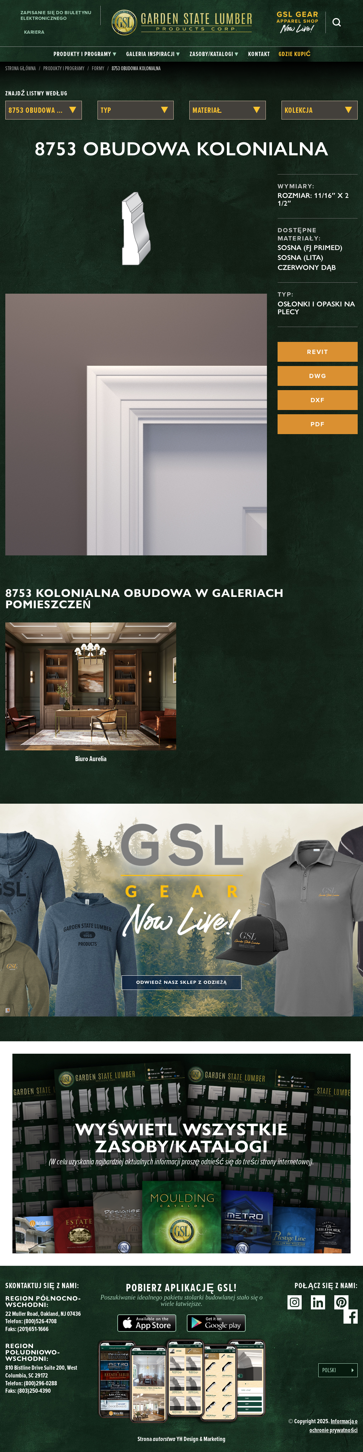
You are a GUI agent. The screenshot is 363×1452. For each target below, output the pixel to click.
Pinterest (341, 1302)
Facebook (351, 1316)
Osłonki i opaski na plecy (316, 308)
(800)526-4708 (40, 1321)
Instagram (294, 1302)
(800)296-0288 (40, 1383)
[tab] (85, 54)
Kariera (34, 32)
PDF (318, 424)
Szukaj (336, 22)
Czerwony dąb (307, 267)
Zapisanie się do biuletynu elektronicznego (56, 15)
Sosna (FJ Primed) (310, 247)
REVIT (317, 351)
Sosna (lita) (300, 257)
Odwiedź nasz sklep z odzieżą (181, 982)
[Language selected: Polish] (338, 1370)
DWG (317, 376)
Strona (181, 1438)
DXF (318, 400)
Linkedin (318, 1302)
